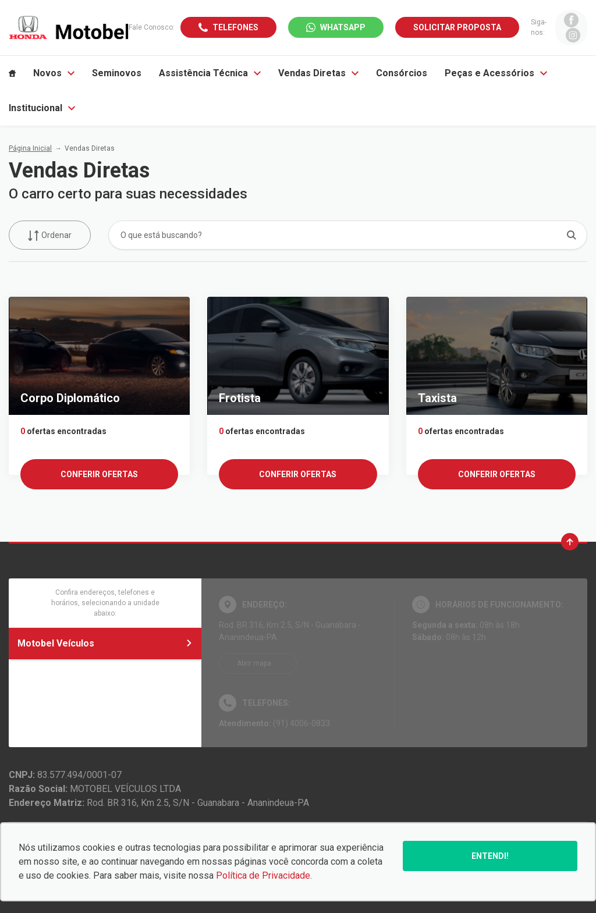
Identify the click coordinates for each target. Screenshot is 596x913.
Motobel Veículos (105, 643)
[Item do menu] (12, 73)
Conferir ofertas (99, 474)
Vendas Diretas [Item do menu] (318, 73)
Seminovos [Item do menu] (116, 73)
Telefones (235, 27)
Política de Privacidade (263, 875)
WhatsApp (343, 27)
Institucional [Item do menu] (42, 107)
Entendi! (490, 856)
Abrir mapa (254, 663)
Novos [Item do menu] (53, 73)
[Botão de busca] (572, 235)
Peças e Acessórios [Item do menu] (496, 73)
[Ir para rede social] (571, 20)
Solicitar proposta (457, 27)
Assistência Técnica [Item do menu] (210, 73)
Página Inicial (30, 148)
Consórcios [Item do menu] (401, 73)
